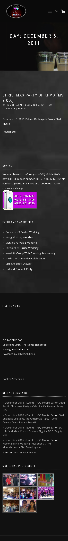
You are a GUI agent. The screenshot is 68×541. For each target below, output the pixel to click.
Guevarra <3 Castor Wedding (22, 232)
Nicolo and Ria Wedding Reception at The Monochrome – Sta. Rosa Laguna (27, 445)
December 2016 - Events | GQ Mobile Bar (30, 402)
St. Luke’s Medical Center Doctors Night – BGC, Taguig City (32, 431)
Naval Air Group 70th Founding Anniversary (30, 253)
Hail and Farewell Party (18, 269)
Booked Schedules (13, 379)
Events (22, 108)
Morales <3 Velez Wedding (21, 242)
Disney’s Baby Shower (18, 263)
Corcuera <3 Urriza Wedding (22, 248)
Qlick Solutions (26, 354)
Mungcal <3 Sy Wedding (19, 237)
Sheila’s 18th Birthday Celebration (25, 258)
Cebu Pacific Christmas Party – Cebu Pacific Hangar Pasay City (34, 406)
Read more (9, 131)
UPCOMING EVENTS (24, 452)
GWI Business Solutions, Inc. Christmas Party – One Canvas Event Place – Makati (33, 418)
